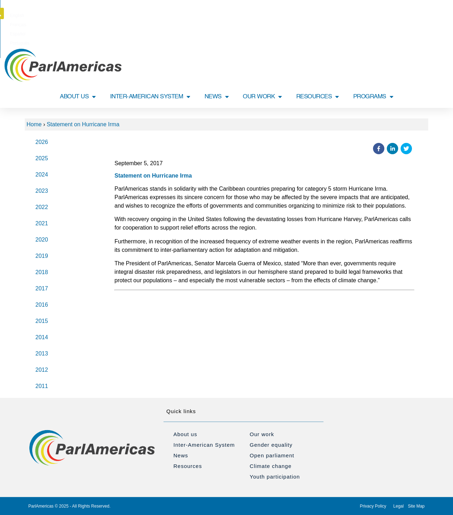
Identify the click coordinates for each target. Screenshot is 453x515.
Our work (262, 434)
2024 (41, 175)
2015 (41, 321)
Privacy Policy (373, 506)
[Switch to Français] (216, 15)
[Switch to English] (193, 15)
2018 (41, 272)
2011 (41, 386)
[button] (429, 13)
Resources (187, 466)
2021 (41, 223)
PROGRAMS (373, 96)
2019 (41, 256)
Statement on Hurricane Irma (83, 124)
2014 (41, 337)
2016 (41, 305)
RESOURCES (317, 96)
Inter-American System (204, 445)
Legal (398, 506)
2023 (41, 191)
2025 (41, 158)
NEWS (217, 96)
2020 (41, 240)
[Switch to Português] (263, 15)
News (180, 455)
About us (185, 434)
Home (34, 124)
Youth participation (275, 477)
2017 (41, 288)
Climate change (271, 466)
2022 (41, 207)
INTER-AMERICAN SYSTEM (150, 96)
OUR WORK (262, 96)
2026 (41, 142)
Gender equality (271, 445)
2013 (41, 354)
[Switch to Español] (239, 15)
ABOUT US (78, 96)
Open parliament (272, 455)
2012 (41, 370)
